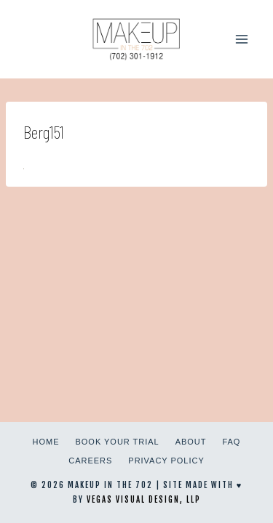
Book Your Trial (117, 441)
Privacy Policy (166, 460)
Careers (90, 460)
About (191, 441)
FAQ (231, 441)
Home (46, 441)
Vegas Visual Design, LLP (144, 500)
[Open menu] (241, 39)
